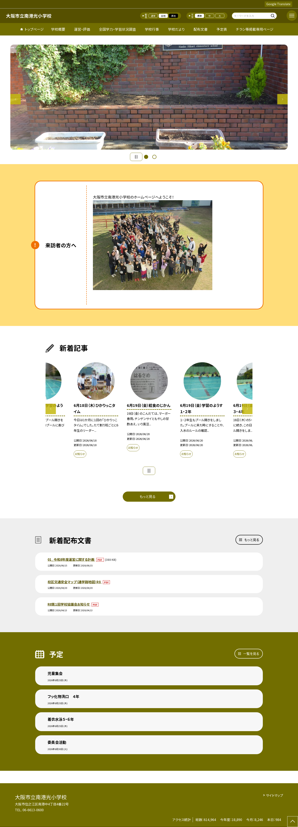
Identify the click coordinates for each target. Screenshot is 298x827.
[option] (149, 97)
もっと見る (147, 496)
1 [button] (146, 157)
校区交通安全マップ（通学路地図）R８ (75, 581)
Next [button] (282, 99)
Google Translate (278, 4)
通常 (153, 15)
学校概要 (58, 29)
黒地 (173, 15)
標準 (199, 15)
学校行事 (152, 29)
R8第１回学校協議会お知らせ (69, 604)
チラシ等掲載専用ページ (254, 29)
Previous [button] (15, 99)
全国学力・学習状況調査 (117, 29)
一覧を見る (251, 653)
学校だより (176, 29)
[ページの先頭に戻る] (292, 821)
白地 (163, 15)
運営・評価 (82, 29)
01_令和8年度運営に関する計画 (71, 559)
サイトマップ (274, 795)
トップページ (34, 29)
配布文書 (200, 29)
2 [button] (154, 157)
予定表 (221, 29)
